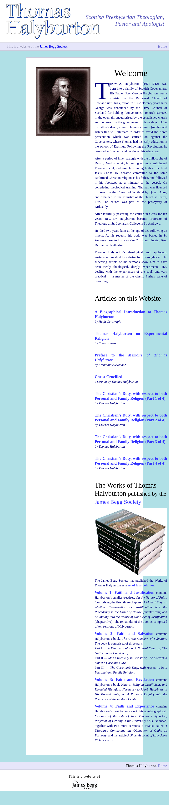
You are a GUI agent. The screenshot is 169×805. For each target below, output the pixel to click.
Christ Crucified (108, 377)
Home (162, 46)
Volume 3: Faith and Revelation (124, 679)
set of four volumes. (141, 585)
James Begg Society (53, 46)
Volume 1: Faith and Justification (124, 592)
